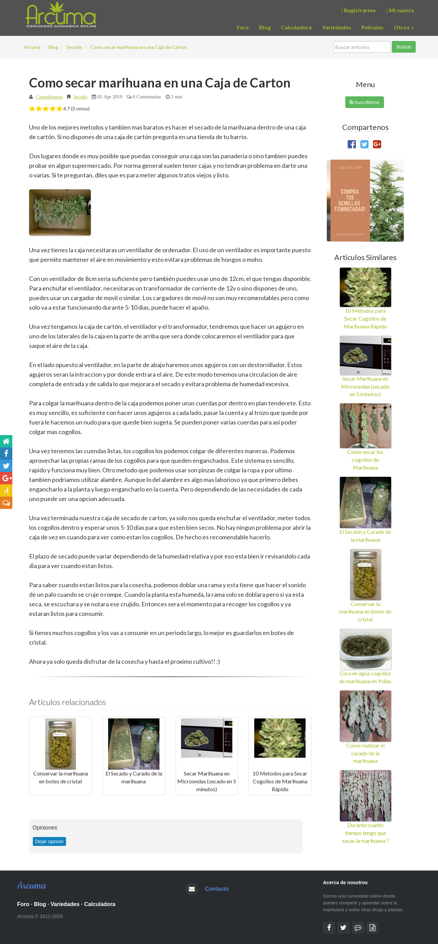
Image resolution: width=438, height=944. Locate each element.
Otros (404, 27)
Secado (80, 96)
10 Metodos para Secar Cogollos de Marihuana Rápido (280, 781)
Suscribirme (364, 102)
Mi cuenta (400, 10)
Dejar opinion (49, 841)
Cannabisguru (49, 96)
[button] (32, 109)
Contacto (217, 889)
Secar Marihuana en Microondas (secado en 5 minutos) (206, 781)
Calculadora (296, 27)
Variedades (336, 27)
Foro (243, 27)
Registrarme (358, 10)
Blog (265, 27)
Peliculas (372, 27)
